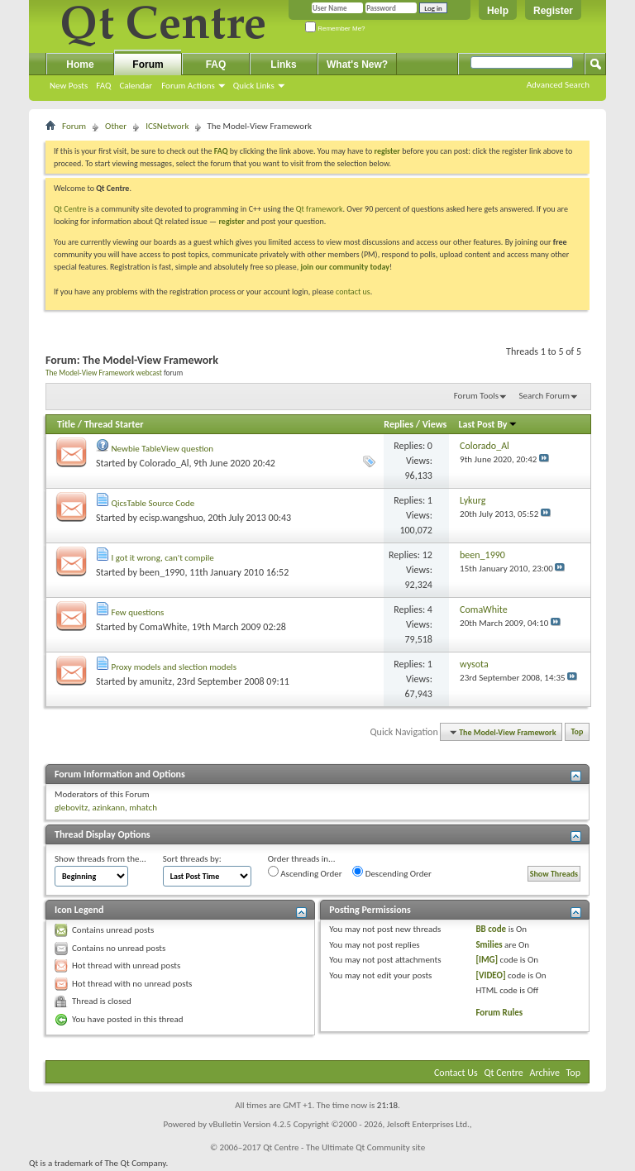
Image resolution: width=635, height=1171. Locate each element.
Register (553, 11)
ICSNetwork (167, 126)
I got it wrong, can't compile (163, 557)
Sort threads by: (192, 858)
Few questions (138, 612)
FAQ (103, 85)
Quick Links (254, 85)
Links (283, 64)
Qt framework (319, 208)
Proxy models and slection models (174, 667)
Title (66, 424)
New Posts (69, 85)
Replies (398, 424)
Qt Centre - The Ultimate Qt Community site (344, 1147)
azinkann (108, 807)
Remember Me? (335, 28)
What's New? (357, 64)
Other (116, 126)
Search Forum (545, 395)
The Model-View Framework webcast (103, 373)
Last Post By (488, 424)
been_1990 (162, 572)
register (231, 221)
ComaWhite (164, 627)
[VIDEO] (490, 975)
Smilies (488, 944)
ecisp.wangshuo (171, 517)
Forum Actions (188, 85)
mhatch (143, 807)
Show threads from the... (100, 858)
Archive (545, 1072)
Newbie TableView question (163, 448)
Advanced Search (558, 84)
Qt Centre (70, 208)
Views (435, 424)
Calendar (135, 85)
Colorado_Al (164, 463)
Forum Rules (499, 1012)
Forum (147, 64)
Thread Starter (114, 424)
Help (497, 11)
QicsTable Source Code (153, 503)
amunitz (156, 681)
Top (577, 732)
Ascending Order (305, 872)
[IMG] (486, 959)
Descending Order (392, 872)
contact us (353, 291)
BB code (490, 929)
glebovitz (71, 807)
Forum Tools (476, 395)
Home (79, 64)
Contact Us (456, 1072)
